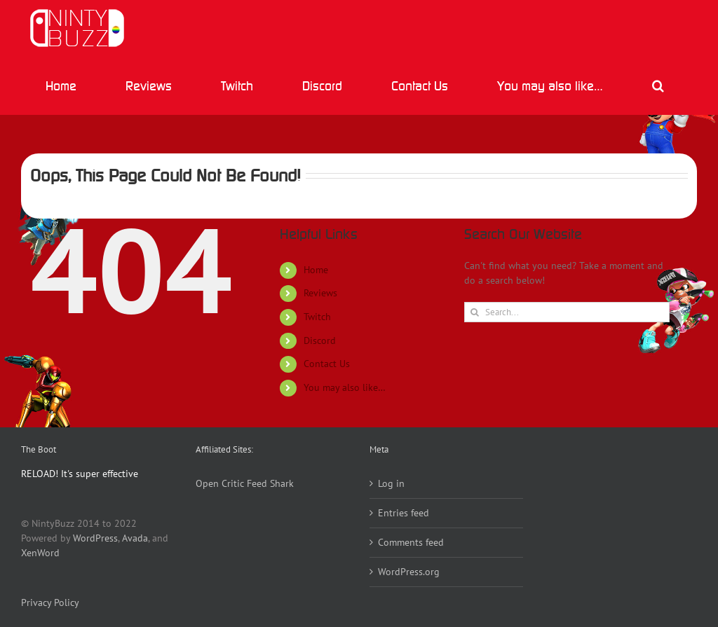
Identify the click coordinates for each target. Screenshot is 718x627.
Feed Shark (270, 483)
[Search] (474, 312)
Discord (320, 340)
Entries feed (403, 513)
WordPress (95, 538)
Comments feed (411, 542)
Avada (135, 538)
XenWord (40, 552)
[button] (657, 85)
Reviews (320, 293)
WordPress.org (409, 571)
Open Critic (220, 483)
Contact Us (327, 363)
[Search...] (567, 312)
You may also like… (345, 387)
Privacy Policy (50, 602)
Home (316, 269)
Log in (391, 483)
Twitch (317, 316)
